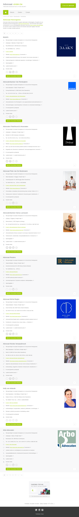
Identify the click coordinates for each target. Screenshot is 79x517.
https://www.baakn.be (15, 54)
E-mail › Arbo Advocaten (11, 444)
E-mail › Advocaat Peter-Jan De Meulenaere (15, 185)
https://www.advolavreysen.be (16, 230)
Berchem (14, 42)
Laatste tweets (10, 155)
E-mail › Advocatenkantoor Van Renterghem (15, 96)
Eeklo (16, 87)
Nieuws (12, 12)
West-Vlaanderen (10, 176)
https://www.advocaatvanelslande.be (18, 405)
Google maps (20, 42)
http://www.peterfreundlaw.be (16, 143)
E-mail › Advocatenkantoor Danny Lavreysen (16, 227)
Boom (13, 435)
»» (21, 33)
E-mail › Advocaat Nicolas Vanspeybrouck (15, 358)
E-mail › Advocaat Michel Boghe (13, 313)
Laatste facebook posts (11, 66)
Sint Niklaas (17, 394)
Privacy (42, 513)
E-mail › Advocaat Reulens (12, 271)
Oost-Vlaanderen (9, 87)
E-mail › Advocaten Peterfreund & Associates (16, 140)
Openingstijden (10, 63)
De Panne (17, 349)
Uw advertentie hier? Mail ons (39, 496)
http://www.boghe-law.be (15, 316)
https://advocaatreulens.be (16, 274)
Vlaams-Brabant (9, 263)
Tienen (15, 304)
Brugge (16, 176)
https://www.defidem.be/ (15, 99)
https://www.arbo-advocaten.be (17, 447)
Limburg (7, 218)
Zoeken (20, 12)
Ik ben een (68, 5)
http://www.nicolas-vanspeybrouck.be (18, 361)
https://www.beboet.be (15, 188)
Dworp (15, 263)
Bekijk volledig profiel (14, 76)
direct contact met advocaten (36, 25)
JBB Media (38, 513)
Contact (28, 12)
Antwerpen (8, 42)
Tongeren (12, 218)
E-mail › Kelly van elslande (12, 402)
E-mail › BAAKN (9, 51)
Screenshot (23, 54)
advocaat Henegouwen (24, 23)
